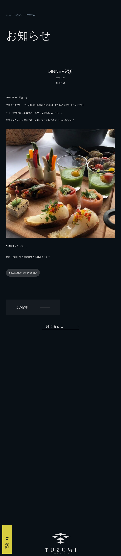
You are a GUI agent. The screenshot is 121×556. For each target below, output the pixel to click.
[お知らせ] (60, 83)
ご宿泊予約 (7, 539)
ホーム (8, 15)
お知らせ (18, 15)
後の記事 (21, 307)
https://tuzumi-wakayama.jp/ (23, 272)
